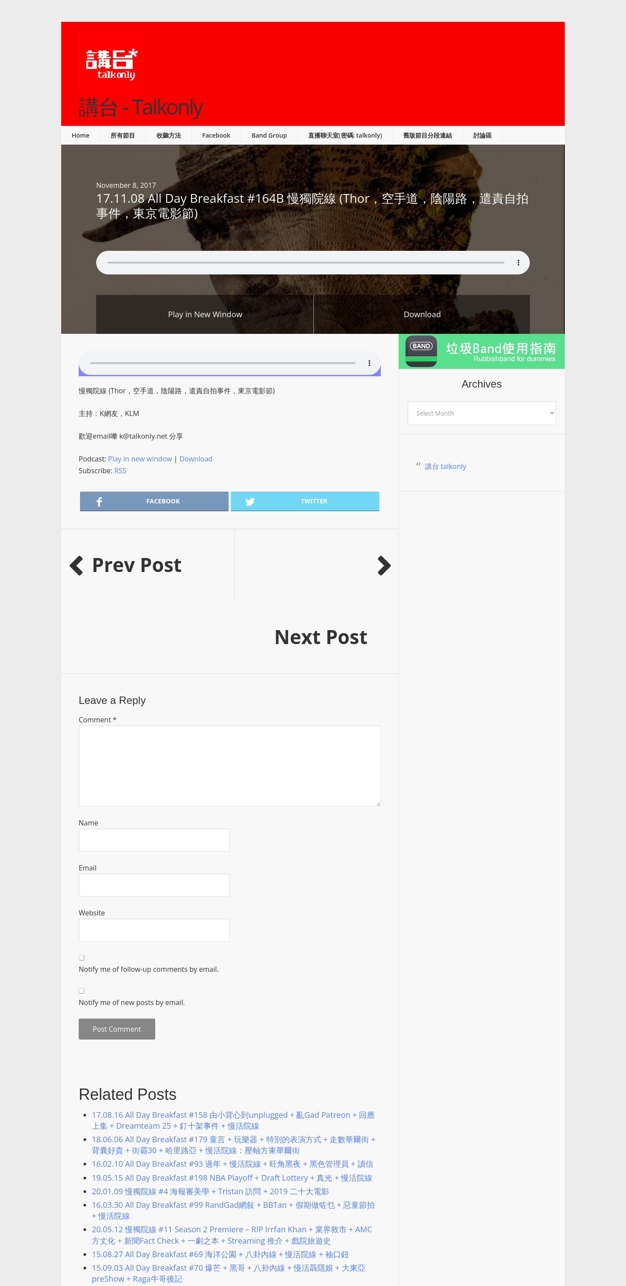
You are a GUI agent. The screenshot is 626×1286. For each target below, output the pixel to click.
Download (422, 314)
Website (92, 841)
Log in (421, 1255)
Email (88, 796)
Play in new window (140, 459)
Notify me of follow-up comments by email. (149, 897)
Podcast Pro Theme (278, 1255)
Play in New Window (205, 314)
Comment (98, 647)
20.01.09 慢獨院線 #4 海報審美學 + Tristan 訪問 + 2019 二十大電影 (212, 1119)
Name (88, 751)
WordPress (392, 1255)
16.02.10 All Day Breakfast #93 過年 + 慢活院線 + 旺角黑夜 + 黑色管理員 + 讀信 (232, 1091)
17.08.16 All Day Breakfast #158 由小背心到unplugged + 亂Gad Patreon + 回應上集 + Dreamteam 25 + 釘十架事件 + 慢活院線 (233, 1048)
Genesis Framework (344, 1255)
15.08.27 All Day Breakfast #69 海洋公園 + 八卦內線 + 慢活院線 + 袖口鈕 (220, 1182)
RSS (120, 470)
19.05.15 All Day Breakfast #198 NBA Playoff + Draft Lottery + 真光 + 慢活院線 (232, 1105)
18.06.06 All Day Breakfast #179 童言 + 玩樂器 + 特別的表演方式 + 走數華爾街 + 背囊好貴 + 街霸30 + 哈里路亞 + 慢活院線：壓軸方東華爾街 (234, 1072)
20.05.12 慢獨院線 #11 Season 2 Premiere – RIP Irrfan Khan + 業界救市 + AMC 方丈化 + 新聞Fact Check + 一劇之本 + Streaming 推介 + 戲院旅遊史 (232, 1162)
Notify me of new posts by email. (132, 930)
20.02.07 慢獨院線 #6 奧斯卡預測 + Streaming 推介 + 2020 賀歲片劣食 (216, 1220)
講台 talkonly (445, 466)
